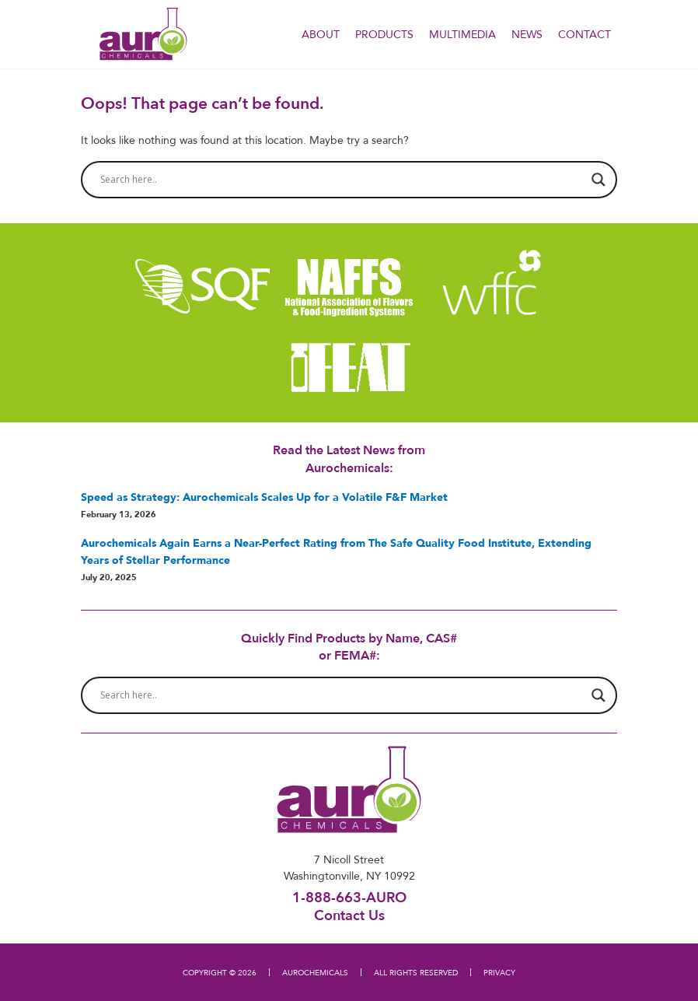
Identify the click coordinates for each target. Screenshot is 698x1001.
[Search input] (342, 180)
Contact (584, 34)
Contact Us (349, 914)
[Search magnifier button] (598, 180)
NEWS (527, 34)
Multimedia (462, 34)
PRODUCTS (384, 34)
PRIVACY (499, 972)
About (321, 34)
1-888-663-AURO (349, 897)
